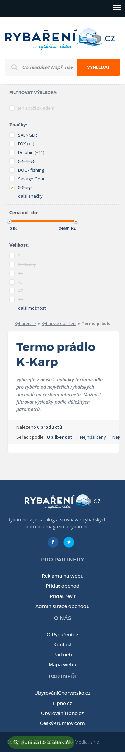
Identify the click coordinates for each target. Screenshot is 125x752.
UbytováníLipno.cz (62, 713)
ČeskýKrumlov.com (62, 723)
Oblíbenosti (60, 437)
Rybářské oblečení (59, 323)
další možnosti (32, 308)
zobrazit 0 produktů (45, 742)
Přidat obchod (63, 586)
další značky (30, 196)
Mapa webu (62, 665)
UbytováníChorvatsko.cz (62, 693)
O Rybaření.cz (63, 635)
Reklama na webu (63, 576)
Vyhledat (98, 67)
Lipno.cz (62, 703)
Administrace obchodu (62, 606)
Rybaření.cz (25, 323)
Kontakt (62, 645)
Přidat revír (63, 596)
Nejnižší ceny (93, 437)
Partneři (62, 655)
